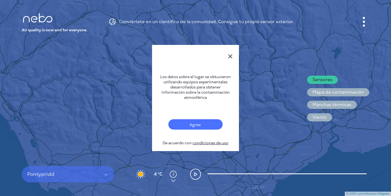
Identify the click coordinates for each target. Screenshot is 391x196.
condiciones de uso (210, 143)
